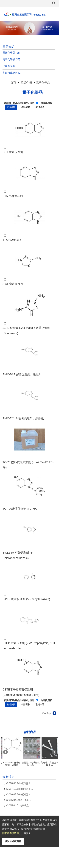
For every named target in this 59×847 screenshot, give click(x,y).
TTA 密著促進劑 (12, 240)
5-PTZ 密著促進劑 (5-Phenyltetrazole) (26, 599)
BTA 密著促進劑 (13, 196)
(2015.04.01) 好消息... (18, 805)
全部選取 (25, 107)
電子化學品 (11, 59)
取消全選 (40, 107)
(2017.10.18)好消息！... (19, 789)
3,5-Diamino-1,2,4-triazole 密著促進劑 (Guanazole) (26, 330)
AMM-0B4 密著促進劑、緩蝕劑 (22, 374)
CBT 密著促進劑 (13, 152)
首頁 (13, 82)
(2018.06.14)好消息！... (19, 783)
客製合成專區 (12, 72)
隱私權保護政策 (10, 833)
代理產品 (9, 66)
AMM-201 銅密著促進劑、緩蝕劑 (23, 418)
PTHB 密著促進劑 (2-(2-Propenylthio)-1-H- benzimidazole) (29, 646)
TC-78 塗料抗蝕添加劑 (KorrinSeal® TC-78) (28, 465)
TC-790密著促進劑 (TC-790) (20, 508)
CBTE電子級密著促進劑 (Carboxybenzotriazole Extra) (21, 692)
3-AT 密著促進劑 (13, 284)
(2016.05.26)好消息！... (19, 794)
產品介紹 (26, 82)
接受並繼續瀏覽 (13, 841)
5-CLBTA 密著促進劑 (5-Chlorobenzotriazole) (18, 555)
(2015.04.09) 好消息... (18, 800)
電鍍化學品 (11, 52)
